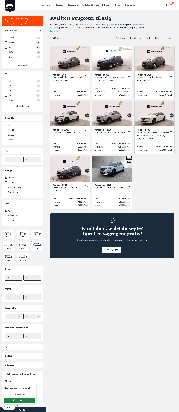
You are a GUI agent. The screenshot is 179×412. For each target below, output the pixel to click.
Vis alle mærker (23, 65)
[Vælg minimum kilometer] (13, 278)
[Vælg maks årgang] (32, 297)
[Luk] (32, 388)
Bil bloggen (107, 5)
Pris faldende (135, 38)
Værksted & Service (90, 5)
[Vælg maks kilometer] (32, 278)
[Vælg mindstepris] (13, 159)
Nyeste (148, 38)
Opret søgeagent (112, 249)
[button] (166, 5)
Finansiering (73, 5)
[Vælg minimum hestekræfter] (13, 316)
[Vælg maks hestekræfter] (32, 316)
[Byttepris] (8, 407)
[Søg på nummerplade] (19, 400)
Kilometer (168, 38)
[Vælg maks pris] (32, 159)
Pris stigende (121, 38)
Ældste (158, 38)
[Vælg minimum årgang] (13, 297)
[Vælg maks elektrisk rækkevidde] (32, 336)
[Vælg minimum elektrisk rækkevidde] (13, 336)
